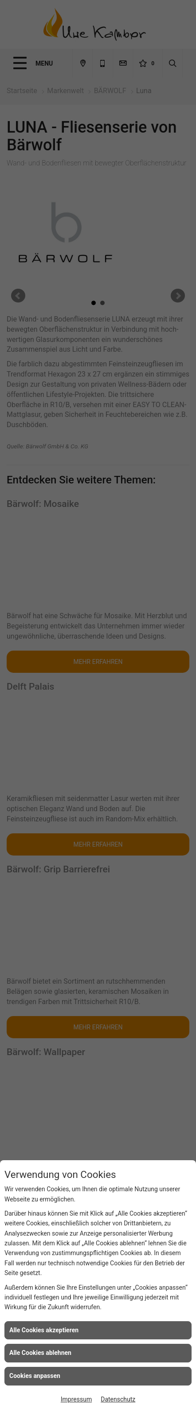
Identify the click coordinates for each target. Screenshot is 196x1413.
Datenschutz (118, 1399)
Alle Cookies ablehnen (40, 1352)
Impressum (76, 1399)
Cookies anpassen (34, 1375)
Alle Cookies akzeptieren (43, 1330)
